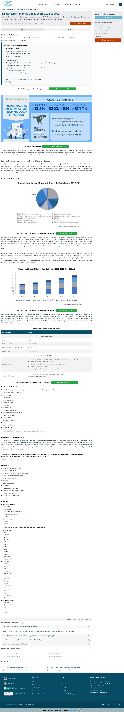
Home (3, 9)
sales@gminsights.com (100, 692)
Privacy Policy (73, 710)
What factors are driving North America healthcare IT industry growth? (47, 640)
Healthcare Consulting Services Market (17, 670)
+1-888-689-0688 (100, 686)
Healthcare (10, 9)
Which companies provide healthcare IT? (47, 644)
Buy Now (108, 17)
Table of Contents (68, 30)
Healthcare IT (19, 9)
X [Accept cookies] (79, 710)
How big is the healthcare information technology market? (47, 627)
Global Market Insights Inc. (10, 704)
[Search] (120, 4)
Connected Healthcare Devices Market (17, 667)
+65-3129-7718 (97, 690)
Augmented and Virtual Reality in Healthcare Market (65, 667)
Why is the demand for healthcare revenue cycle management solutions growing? (47, 636)
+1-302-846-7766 (97, 688)
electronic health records (40, 164)
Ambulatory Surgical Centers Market (60, 670)
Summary (22, 30)
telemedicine (25, 442)
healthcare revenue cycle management (31, 244)
